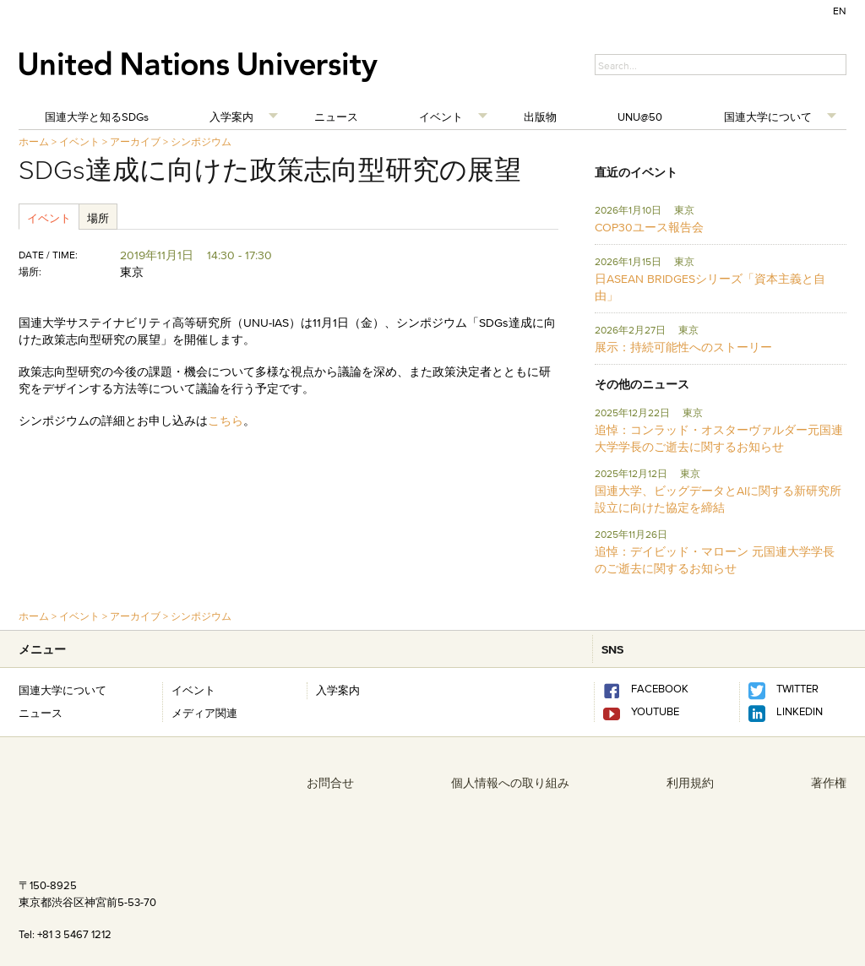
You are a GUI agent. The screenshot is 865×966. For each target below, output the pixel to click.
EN (839, 10)
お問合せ (330, 782)
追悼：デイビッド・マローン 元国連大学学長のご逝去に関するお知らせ (715, 560)
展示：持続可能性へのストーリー (683, 347)
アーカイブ (135, 141)
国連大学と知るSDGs (97, 116)
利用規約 (690, 782)
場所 (98, 217)
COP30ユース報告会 (649, 227)
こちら (225, 420)
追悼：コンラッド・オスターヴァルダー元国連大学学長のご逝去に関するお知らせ (719, 438)
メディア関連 (204, 712)
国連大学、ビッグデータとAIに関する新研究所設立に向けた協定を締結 (718, 499)
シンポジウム (201, 141)
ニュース (336, 116)
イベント (441, 116)
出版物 (540, 116)
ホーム (34, 141)
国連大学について (768, 116)
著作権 (828, 782)
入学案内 (231, 116)
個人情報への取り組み (510, 782)
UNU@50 (639, 116)
